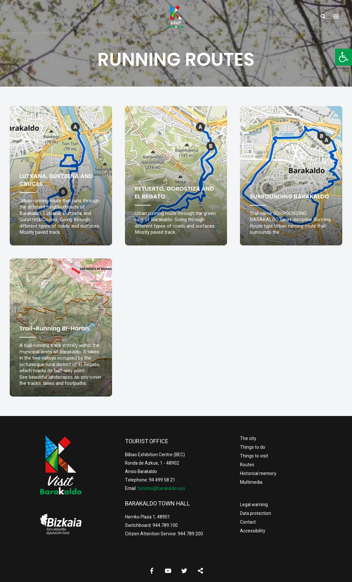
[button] (343, 57)
